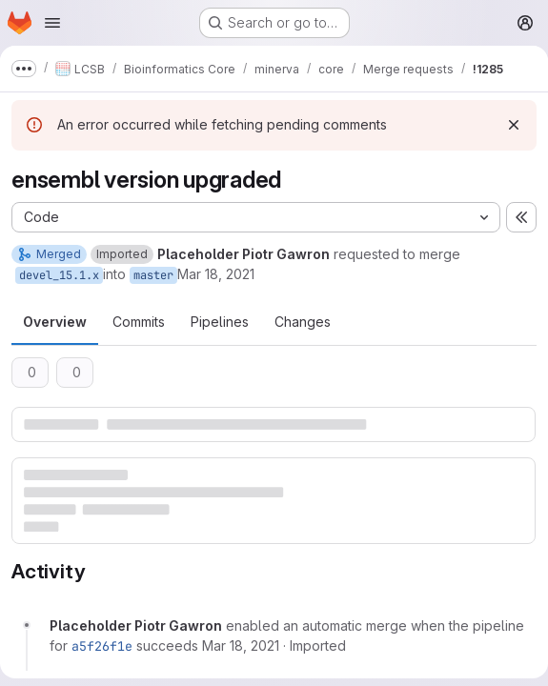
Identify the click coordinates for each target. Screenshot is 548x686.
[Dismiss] (513, 124)
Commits (138, 321)
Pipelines (220, 321)
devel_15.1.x (59, 275)
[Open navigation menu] (52, 23)
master (153, 275)
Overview (55, 321)
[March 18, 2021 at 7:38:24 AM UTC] (240, 645)
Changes (302, 321)
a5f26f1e (101, 646)
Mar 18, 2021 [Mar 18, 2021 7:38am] (215, 274)
